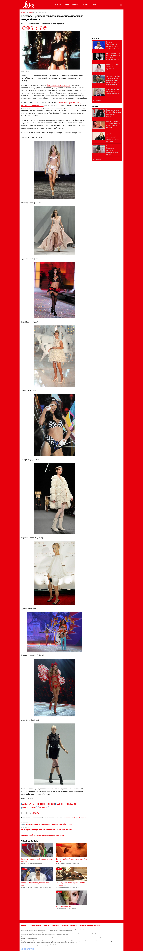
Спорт (85, 5)
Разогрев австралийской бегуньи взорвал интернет (37, 860)
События (75, 5)
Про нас (23, 925)
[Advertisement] (36, 903)
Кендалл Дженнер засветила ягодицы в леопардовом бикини (113, 124)
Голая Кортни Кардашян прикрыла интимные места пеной (112, 150)
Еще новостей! (97, 101)
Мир (67, 5)
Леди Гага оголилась (63, 906)
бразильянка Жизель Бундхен (58, 85)
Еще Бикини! (96, 159)
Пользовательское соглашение (90, 925)
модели (51, 804)
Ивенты (46, 925)
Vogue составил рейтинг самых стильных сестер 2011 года (46, 824)
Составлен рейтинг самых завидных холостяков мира (42, 835)
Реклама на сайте (35, 925)
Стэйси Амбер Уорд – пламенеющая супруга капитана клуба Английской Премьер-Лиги (113, 80)
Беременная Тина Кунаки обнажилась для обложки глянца (113, 113)
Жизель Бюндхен (29, 808)
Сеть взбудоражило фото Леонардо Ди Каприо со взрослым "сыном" (113, 56)
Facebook (67, 818)
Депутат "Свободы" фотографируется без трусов (71, 860)
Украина (58, 5)
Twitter (74, 818)
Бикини (95, 5)
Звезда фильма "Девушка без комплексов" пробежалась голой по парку (113, 137)
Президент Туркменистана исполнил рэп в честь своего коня (112, 45)
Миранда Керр (71, 804)
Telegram (82, 818)
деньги (60, 804)
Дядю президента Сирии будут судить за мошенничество (113, 91)
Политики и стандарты (69, 925)
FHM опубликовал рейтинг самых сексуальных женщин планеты (47, 829)
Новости (95, 38)
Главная (23, 12)
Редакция (55, 925)
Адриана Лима (28, 804)
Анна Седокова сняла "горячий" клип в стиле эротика (70, 883)
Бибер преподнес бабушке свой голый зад (36, 883)
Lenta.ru (35, 813)
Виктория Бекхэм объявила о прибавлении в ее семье (112, 68)
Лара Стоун (43, 808)
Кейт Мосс (41, 804)
